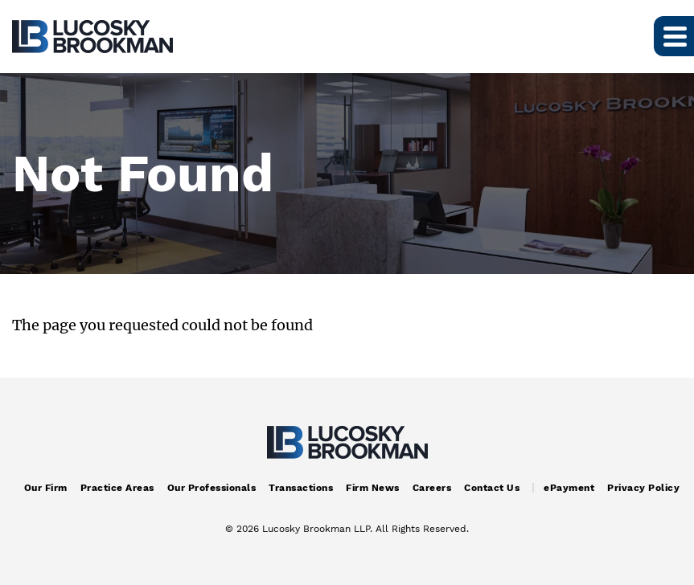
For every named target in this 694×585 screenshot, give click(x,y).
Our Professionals (212, 487)
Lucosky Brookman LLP (316, 528)
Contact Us (491, 487)
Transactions (301, 487)
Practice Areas (117, 487)
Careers (432, 487)
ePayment (569, 487)
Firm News (373, 487)
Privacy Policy (643, 487)
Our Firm (46, 487)
